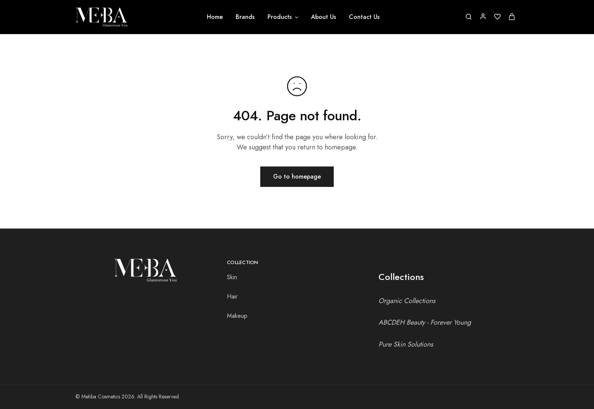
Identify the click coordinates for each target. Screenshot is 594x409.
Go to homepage (297, 176)
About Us (323, 17)
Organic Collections (406, 301)
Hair (232, 296)
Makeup (237, 315)
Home (215, 17)
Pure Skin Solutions (405, 344)
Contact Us (364, 17)
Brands (245, 17)
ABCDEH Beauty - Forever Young (424, 322)
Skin (232, 277)
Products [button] (283, 17)
